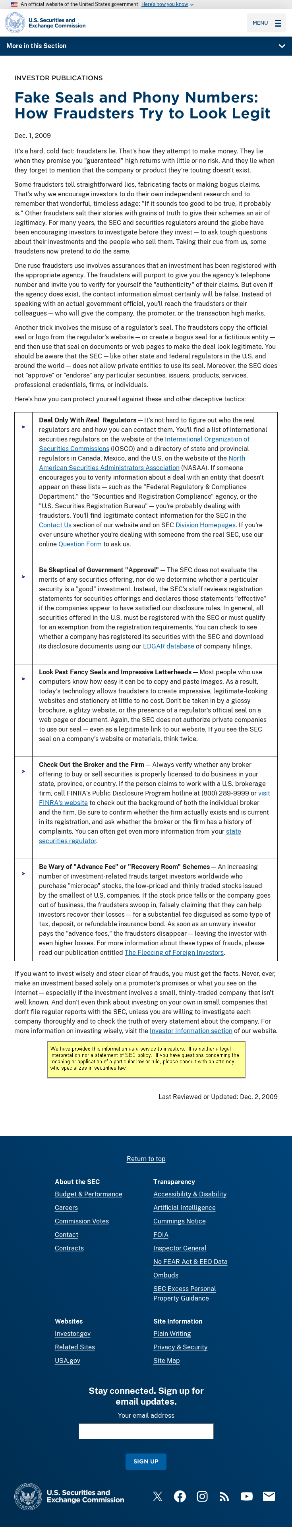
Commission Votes (82, 1221)
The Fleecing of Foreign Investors (174, 952)
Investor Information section (191, 1031)
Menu (267, 22)
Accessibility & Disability (190, 1194)
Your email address (146, 1415)
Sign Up (146, 1461)
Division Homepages (206, 525)
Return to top (146, 1159)
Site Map (166, 1360)
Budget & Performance (88, 1194)
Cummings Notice (179, 1221)
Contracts (69, 1248)
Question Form (80, 544)
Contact (66, 1235)
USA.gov (67, 1360)
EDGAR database (168, 646)
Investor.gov (73, 1333)
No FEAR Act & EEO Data (190, 1262)
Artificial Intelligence (184, 1208)
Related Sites (75, 1347)
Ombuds (165, 1275)
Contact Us (55, 525)
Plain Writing (172, 1333)
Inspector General (180, 1248)
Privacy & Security (180, 1347)
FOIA (160, 1235)
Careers (66, 1208)
